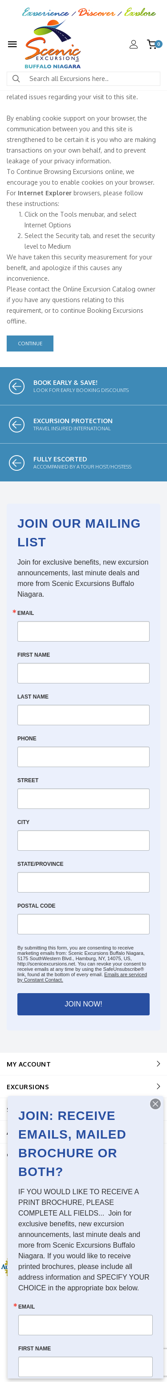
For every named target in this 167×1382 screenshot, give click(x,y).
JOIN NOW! (83, 1004)
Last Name (33, 696)
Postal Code (36, 906)
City (23, 822)
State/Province (40, 864)
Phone (27, 738)
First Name (33, 655)
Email (25, 613)
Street (27, 780)
